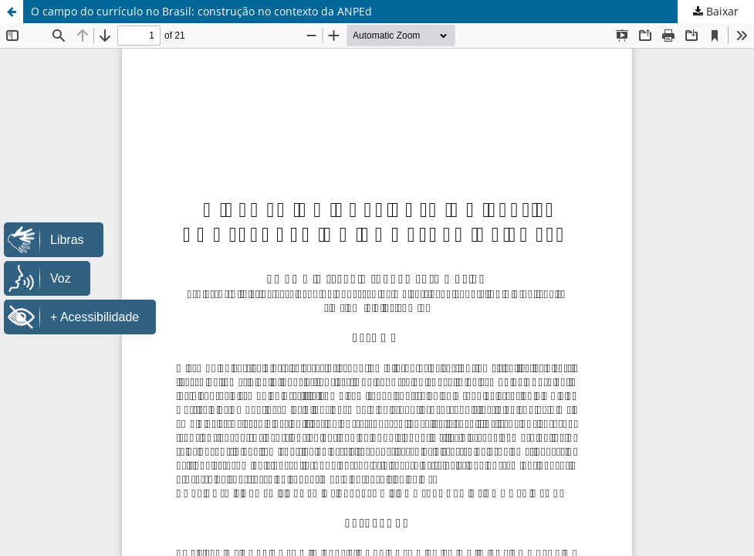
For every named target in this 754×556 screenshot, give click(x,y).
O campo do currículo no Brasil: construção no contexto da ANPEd (201, 11)
